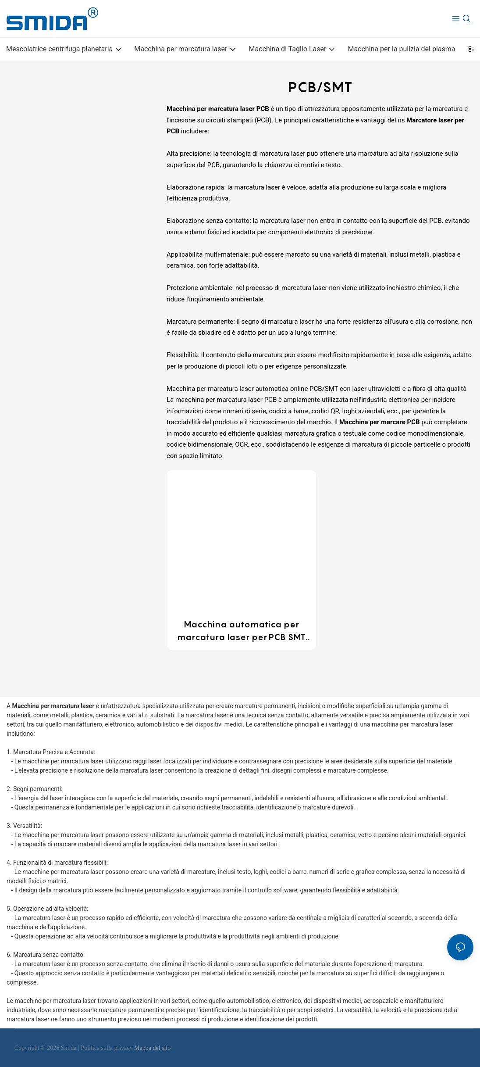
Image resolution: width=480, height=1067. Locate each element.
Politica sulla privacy (107, 1048)
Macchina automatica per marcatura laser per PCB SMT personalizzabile (241, 631)
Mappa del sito (152, 1048)
